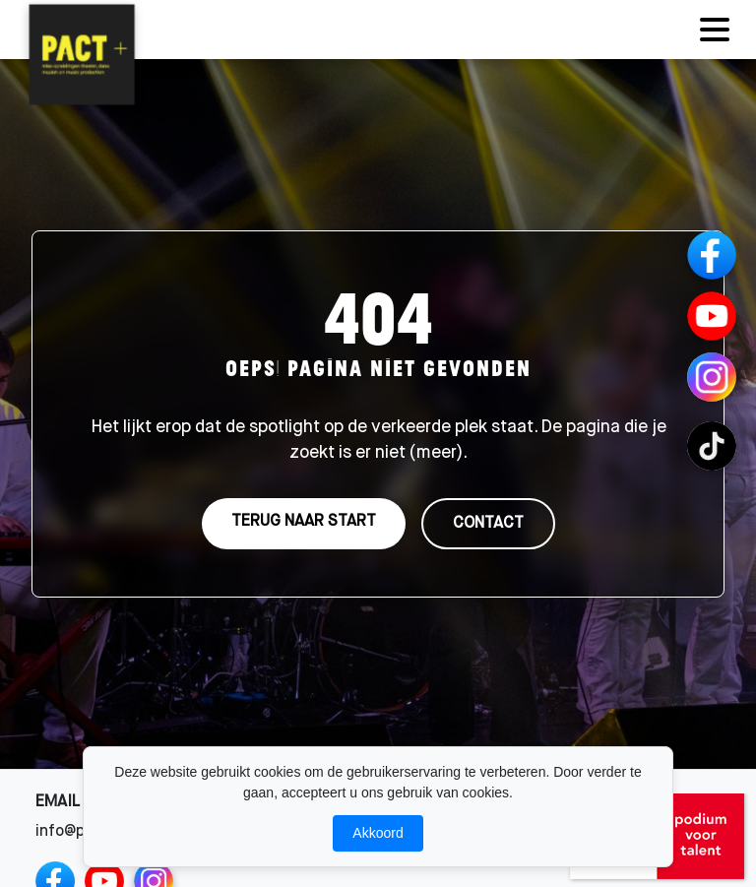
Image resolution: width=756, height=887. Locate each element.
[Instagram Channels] (711, 377)
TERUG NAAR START (303, 522)
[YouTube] (711, 316)
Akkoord (377, 833)
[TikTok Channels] (711, 446)
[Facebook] (711, 255)
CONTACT (488, 524)
